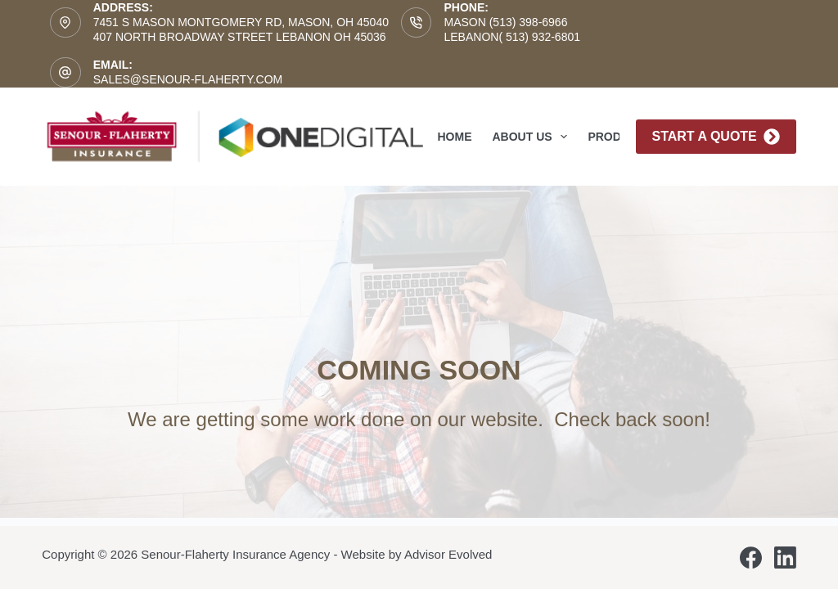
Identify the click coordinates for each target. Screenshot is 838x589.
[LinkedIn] (785, 557)
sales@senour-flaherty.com (188, 79)
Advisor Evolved (448, 554)
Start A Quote (716, 136)
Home (455, 136)
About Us (533, 136)
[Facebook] (751, 557)
